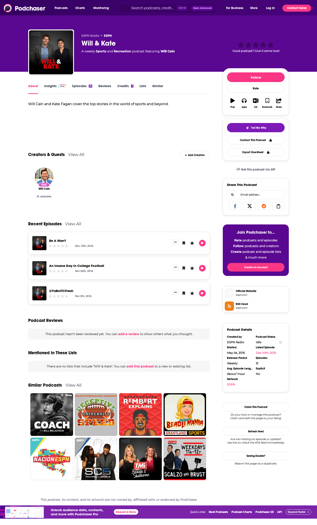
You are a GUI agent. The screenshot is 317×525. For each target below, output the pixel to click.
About (33, 86)
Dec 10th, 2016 (266, 352)
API (279, 518)
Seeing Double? (256, 455)
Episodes (82, 86)
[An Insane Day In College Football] (39, 274)
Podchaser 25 (264, 518)
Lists (143, 86)
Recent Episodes (45, 230)
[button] (62, 8)
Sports (101, 51)
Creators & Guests (46, 161)
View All (76, 161)
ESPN (108, 35)
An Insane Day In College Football (76, 272)
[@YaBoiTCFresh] (39, 299)
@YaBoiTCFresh (61, 297)
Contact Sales (297, 8)
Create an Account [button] (256, 267)
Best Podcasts (218, 518)
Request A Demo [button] (126, 518)
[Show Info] (280, 342)
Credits (125, 86)
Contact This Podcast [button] (256, 140)
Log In (270, 8)
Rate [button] (256, 88)
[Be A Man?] (39, 249)
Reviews (104, 86)
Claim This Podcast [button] (255, 407)
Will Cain (167, 51)
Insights (55, 86)
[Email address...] (256, 195)
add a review (128, 340)
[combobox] (171, 8)
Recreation (122, 51)
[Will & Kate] (51, 52)
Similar (157, 86)
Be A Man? (57, 247)
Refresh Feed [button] (256, 431)
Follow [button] (256, 77)
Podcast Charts (241, 518)
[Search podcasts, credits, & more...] (152, 8)
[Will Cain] (44, 183)
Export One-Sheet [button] (255, 152)
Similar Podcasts (45, 391)
